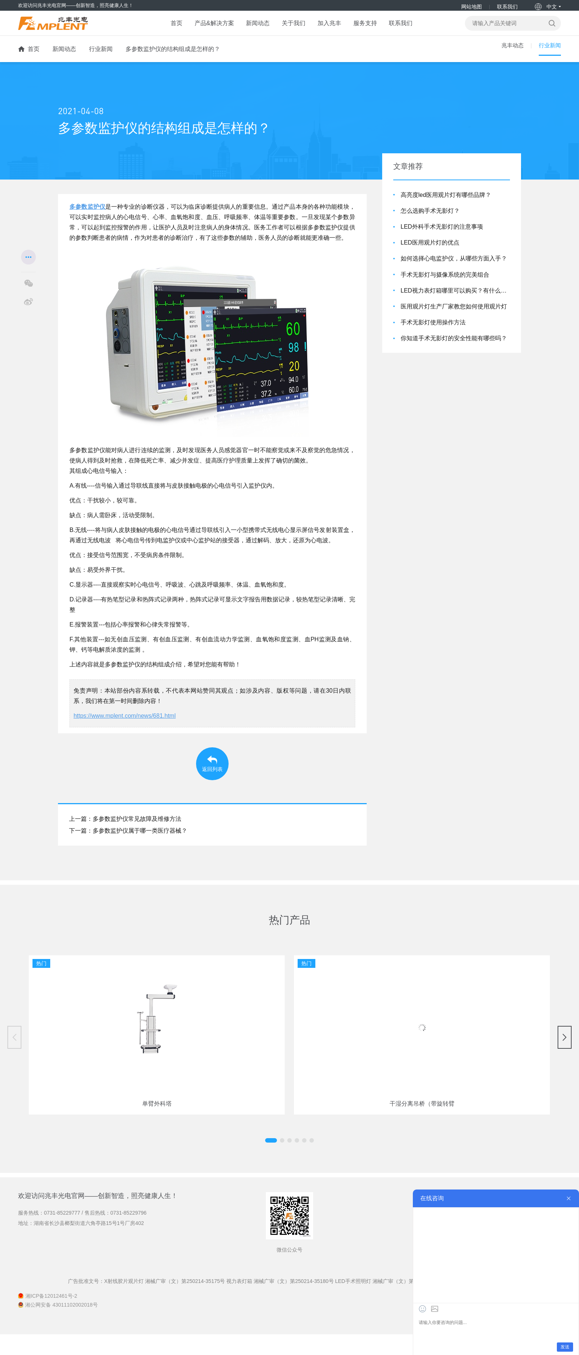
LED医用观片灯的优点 (430, 250)
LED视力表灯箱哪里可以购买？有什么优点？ (455, 297)
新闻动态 (249, 28)
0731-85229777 (62, 1233)
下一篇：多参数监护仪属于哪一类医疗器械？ (128, 851)
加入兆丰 (333, 28)
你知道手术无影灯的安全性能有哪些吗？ (454, 345)
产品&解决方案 (199, 28)
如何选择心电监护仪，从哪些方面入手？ (454, 266)
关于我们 (291, 28)
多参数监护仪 (87, 214)
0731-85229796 (128, 1233)
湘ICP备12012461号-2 (51, 1317)
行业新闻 (101, 56)
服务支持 (376, 28)
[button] (282, 1161)
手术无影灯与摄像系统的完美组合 (445, 282)
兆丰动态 (510, 56)
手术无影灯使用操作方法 (433, 330)
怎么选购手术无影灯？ (430, 218)
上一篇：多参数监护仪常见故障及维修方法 (125, 839)
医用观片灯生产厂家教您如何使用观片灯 (454, 313)
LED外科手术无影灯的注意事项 (442, 234)
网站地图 (471, 7)
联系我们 (507, 7)
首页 (155, 28)
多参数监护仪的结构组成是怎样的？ (173, 56)
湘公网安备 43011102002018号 (61, 1325)
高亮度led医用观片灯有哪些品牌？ (446, 202)
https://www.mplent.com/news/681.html (124, 723)
